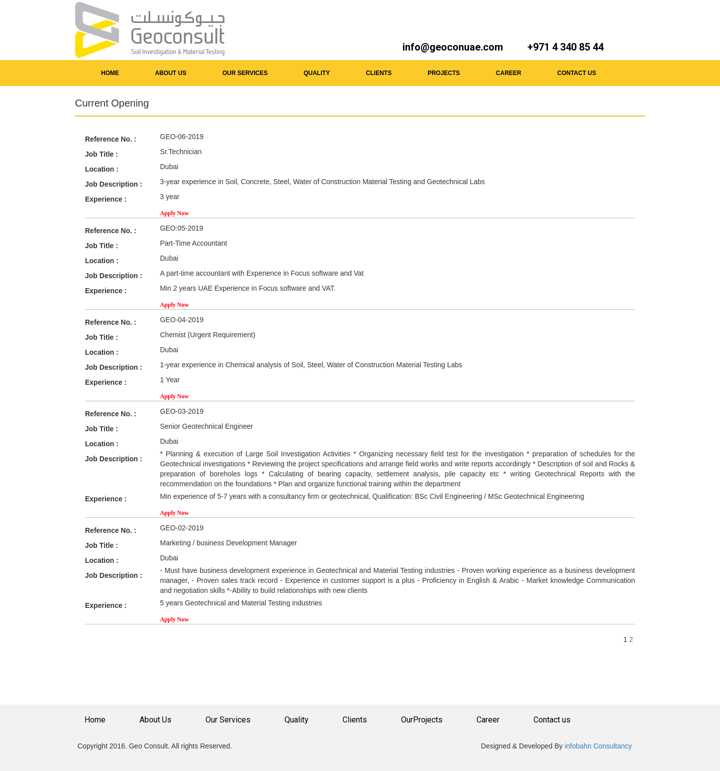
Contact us (552, 719)
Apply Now (174, 213)
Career (488, 719)
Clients (354, 719)
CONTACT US (577, 73)
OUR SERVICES (245, 73)
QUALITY (317, 73)
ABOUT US (170, 73)
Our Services (228, 719)
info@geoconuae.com (452, 47)
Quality (296, 719)
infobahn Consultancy (597, 746)
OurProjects (421, 719)
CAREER (509, 73)
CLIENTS (379, 73)
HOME (110, 73)
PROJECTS (444, 73)
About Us (156, 719)
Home (95, 719)
